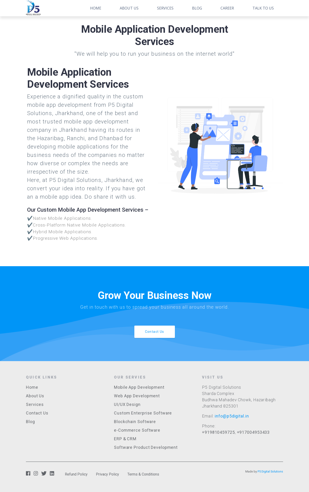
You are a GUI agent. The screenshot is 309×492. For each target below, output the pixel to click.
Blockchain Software (135, 421)
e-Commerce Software (137, 430)
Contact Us (154, 331)
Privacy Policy (107, 474)
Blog (197, 8)
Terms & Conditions (143, 474)
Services (165, 8)
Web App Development (137, 395)
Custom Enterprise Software (143, 413)
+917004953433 (253, 432)
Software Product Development (146, 447)
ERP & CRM (125, 438)
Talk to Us (263, 8)
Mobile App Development (139, 387)
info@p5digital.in (232, 416)
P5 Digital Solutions (270, 471)
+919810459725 (218, 432)
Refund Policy (76, 474)
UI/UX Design (127, 404)
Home (95, 8)
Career (227, 8)
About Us (129, 8)
